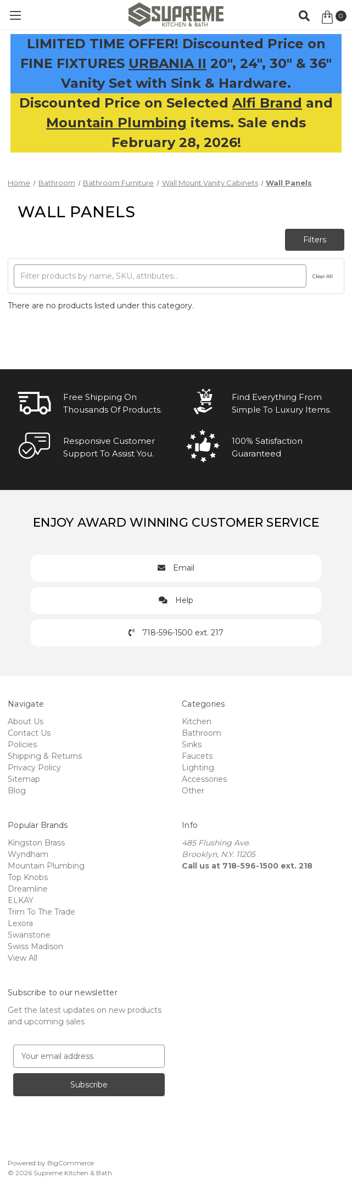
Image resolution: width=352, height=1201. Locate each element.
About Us (25, 721)
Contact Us (29, 733)
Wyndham (28, 854)
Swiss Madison (35, 946)
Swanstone (29, 935)
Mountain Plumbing (116, 123)
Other (193, 791)
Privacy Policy (34, 768)
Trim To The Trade (41, 912)
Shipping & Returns (45, 756)
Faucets (197, 756)
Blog (17, 791)
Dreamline (28, 889)
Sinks (192, 744)
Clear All (322, 276)
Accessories (204, 779)
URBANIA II (167, 63)
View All (22, 958)
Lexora (20, 923)
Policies (22, 744)
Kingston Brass (36, 843)
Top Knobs (28, 877)
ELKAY (20, 900)
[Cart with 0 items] (333, 17)
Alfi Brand (267, 103)
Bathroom (201, 733)
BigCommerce (70, 1163)
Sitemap (24, 779)
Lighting (198, 768)
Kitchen (196, 721)
